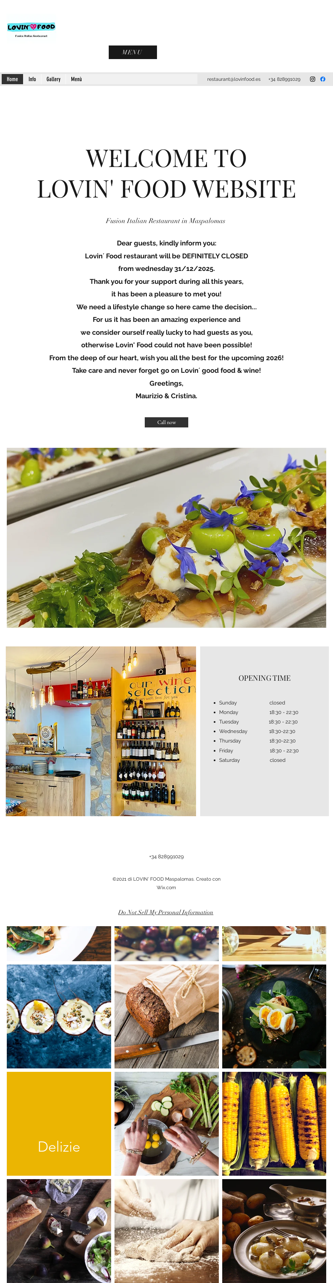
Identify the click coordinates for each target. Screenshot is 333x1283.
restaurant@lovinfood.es (234, 79)
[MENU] (133, 52)
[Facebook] (322, 79)
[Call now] (166, 422)
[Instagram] (312, 79)
